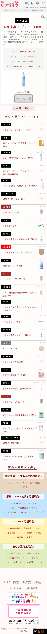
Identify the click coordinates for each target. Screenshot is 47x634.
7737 (6, 423)
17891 (6, 316)
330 (5, 166)
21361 (6, 234)
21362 (6, 330)
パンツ (38, 553)
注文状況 (16, 588)
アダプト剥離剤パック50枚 (15, 375)
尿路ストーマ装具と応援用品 (22, 496)
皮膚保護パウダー (31, 528)
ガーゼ (39, 562)
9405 (6, 180)
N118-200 (9, 194)
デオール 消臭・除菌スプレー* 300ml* (20, 186)
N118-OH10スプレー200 (14, 199)
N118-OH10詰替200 (12, 443)
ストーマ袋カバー (33, 558)
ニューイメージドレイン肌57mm (17, 252)
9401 (6, 451)
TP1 (5, 138)
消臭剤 (25, 10)
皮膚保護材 (15, 528)
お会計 (38, 582)
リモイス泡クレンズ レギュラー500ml (20, 239)
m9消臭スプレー (38, 10)
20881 (6, 410)
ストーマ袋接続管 (20, 508)
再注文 (26, 582)
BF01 (6, 383)
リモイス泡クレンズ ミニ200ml (17, 335)
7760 (6, 370)
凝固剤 (38, 483)
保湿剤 (29, 537)
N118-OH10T (10, 438)
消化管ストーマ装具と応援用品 (22, 476)
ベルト (21, 553)
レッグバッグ (37, 512)
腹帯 (29, 553)
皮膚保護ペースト (15, 533)
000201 (7, 356)
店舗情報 (31, 588)
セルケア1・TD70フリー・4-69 (17, 130)
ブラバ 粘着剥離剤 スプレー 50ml (18, 158)
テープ (12, 553)
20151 (6, 396)
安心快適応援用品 (23, 546)
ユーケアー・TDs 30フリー (15, 279)
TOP (5, 10)
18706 (6, 124)
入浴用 (30, 562)
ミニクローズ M (10, 348)
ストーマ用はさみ (15, 562)
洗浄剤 (20, 537)
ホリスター (15, 10)
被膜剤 (30, 533)
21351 (6, 302)
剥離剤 (39, 533)
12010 (6, 152)
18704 (6, 207)
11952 (6, 220)
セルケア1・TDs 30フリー (14, 402)
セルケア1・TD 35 (11, 212)
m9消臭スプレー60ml (12, 266)
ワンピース (13, 483)
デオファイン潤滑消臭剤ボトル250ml (19, 415)
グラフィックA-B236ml (13, 362)
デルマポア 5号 (9, 226)
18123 (6, 247)
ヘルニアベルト (15, 558)
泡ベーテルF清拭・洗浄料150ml (17, 389)
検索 (16, 582)
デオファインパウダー (13, 322)
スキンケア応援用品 (22, 521)
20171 (6, 274)
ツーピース (27, 483)
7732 (6, 260)
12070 (6, 287)
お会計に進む (21, 108)
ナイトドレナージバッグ (17, 512)
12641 (6, 343)
